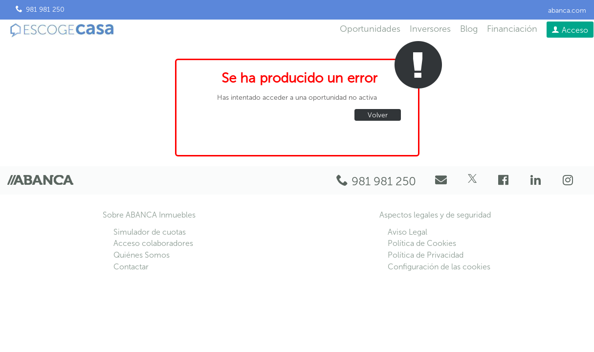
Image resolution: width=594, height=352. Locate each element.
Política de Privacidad (425, 255)
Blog (469, 28)
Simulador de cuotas (149, 232)
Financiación (512, 28)
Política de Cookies (422, 243)
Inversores (430, 28)
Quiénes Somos (141, 255)
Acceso (575, 30)
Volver (378, 115)
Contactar (131, 266)
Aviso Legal (407, 232)
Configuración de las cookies (439, 266)
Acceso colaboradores (153, 243)
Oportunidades (370, 28)
